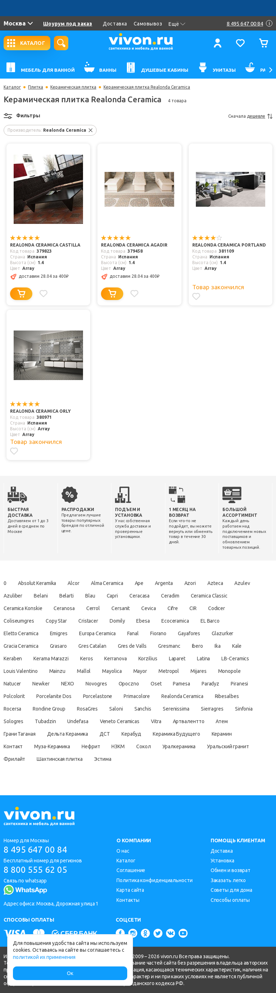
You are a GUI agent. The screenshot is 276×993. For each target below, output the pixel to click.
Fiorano (158, 633)
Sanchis (142, 709)
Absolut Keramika (37, 583)
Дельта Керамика (67, 734)
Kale (237, 646)
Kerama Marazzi (51, 658)
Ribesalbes (227, 696)
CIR (193, 608)
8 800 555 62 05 (35, 870)
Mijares (198, 671)
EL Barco (210, 621)
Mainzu (57, 671)
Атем (222, 721)
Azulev (242, 583)
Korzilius (147, 658)
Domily (117, 621)
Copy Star (56, 621)
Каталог (12, 87)
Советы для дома (232, 890)
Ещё (177, 24)
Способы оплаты (230, 900)
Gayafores (189, 633)
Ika (218, 646)
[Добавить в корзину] (21, 293)
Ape (139, 583)
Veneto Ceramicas (119, 721)
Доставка (115, 24)
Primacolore (137, 696)
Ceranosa (64, 608)
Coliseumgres (19, 621)
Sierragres (212, 709)
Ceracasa (139, 596)
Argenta (163, 583)
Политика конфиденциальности (154, 880)
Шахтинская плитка (59, 759)
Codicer (216, 608)
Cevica (148, 608)
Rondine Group (49, 709)
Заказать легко (228, 880)
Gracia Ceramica (21, 646)
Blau (90, 596)
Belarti (66, 596)
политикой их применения (44, 957)
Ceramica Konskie (23, 608)
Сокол (143, 746)
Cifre (172, 608)
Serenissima (176, 709)
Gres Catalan (92, 646)
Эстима (102, 759)
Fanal (133, 633)
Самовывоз (148, 24)
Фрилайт (14, 759)
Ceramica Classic (209, 596)
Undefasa (77, 721)
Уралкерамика (179, 746)
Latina (203, 658)
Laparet (177, 658)
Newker (40, 684)
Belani (40, 596)
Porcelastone (97, 696)
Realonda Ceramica (182, 696)
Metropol (168, 671)
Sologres (13, 721)
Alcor (73, 583)
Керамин (222, 734)
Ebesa (143, 621)
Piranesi (239, 684)
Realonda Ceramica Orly (40, 411)
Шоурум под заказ (67, 24)
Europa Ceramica (97, 633)
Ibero (197, 646)
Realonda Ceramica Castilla (45, 245)
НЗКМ (118, 746)
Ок (70, 973)
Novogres (96, 684)
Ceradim (170, 596)
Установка (222, 860)
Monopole (229, 671)
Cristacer (88, 621)
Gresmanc (169, 646)
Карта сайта (130, 890)
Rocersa (12, 709)
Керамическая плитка (73, 87)
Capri (112, 596)
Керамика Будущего (176, 734)
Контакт (13, 746)
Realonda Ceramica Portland (229, 245)
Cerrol (93, 608)
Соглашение (130, 870)
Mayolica (111, 671)
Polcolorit (14, 696)
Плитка (35, 87)
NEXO (67, 684)
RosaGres (87, 709)
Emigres (59, 633)
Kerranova (115, 658)
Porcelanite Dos (54, 696)
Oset (156, 684)
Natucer (12, 684)
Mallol (84, 671)
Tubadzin (45, 721)
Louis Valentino (21, 671)
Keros (86, 658)
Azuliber (13, 596)
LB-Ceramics (235, 658)
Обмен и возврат (231, 870)
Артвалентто (188, 721)
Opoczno (129, 684)
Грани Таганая (20, 734)
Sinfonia (244, 709)
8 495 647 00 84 (35, 849)
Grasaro (58, 646)
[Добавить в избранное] (43, 293)
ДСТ (105, 734)
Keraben (13, 658)
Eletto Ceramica (21, 633)
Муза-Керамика (52, 746)
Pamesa (181, 684)
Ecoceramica (175, 621)
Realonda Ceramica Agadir (134, 245)
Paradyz (210, 684)
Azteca (215, 583)
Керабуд (131, 734)
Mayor (140, 671)
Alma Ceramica (107, 583)
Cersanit (120, 608)
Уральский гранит (228, 746)
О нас (122, 851)
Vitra (156, 721)
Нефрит (91, 746)
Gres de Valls (132, 646)
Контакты (127, 900)
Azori (190, 583)
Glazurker (222, 633)
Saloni (116, 709)
